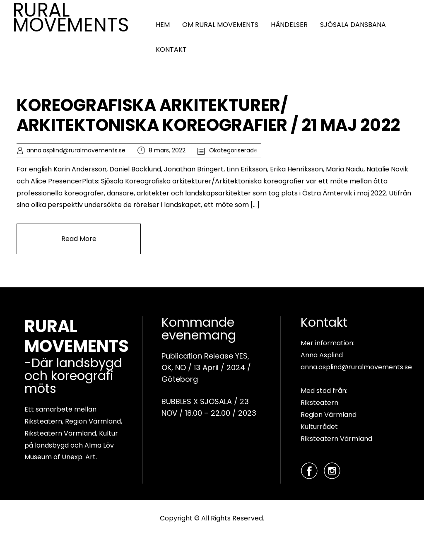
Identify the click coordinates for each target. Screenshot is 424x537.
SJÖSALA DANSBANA (353, 24)
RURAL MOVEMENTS (70, 17)
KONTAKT (171, 49)
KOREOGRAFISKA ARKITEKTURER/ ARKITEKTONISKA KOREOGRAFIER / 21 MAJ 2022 (208, 115)
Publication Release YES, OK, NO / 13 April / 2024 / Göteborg (206, 367)
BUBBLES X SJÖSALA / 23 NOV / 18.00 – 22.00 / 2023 (208, 407)
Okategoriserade (233, 150)
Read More (78, 238)
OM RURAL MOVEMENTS (220, 24)
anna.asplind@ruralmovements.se (75, 150)
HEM (163, 24)
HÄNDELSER (289, 24)
